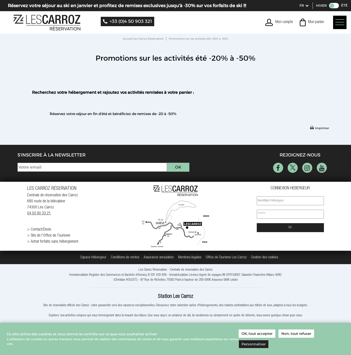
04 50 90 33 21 (39, 214)
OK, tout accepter (257, 333)
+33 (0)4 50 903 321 (131, 21)
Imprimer (322, 128)
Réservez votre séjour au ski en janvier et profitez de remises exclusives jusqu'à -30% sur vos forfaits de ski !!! (127, 5)
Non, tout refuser (296, 333)
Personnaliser (254, 344)
